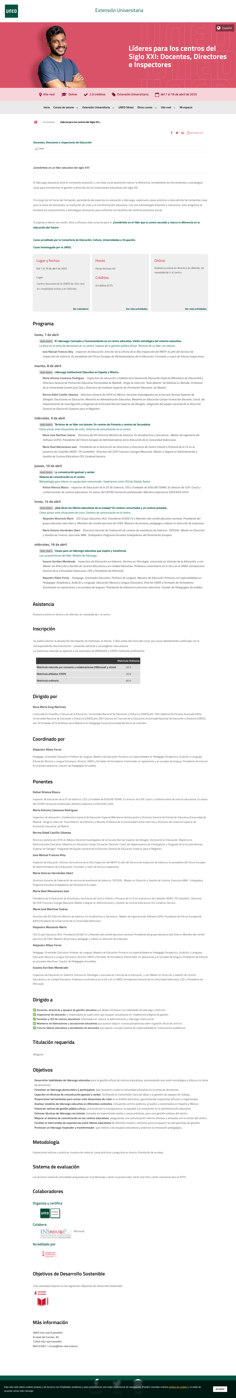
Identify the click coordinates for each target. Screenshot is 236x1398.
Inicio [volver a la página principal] (35, 122)
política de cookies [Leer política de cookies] (178, 1387)
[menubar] (118, 107)
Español (227, 28)
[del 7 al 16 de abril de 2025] (176, 95)
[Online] (69, 95)
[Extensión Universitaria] (130, 95)
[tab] (118, 11)
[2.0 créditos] (94, 95)
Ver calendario (80, 309)
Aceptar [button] (220, 1389)
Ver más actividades (137, 309)
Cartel (41, 148)
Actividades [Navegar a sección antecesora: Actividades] (49, 122)
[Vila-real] (47, 95)
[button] (171, 133)
